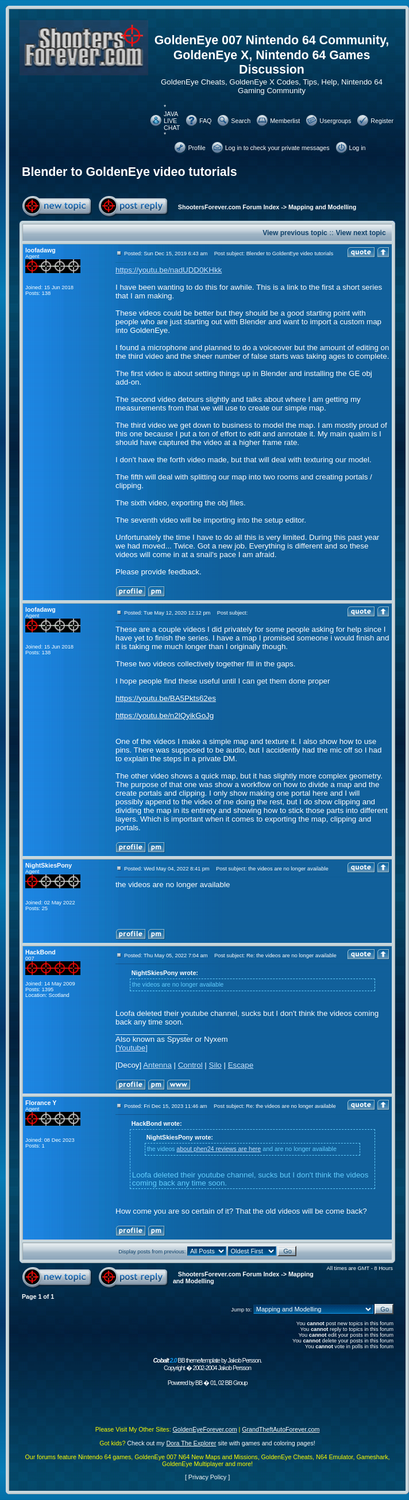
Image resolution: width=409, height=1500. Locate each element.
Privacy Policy (207, 1477)
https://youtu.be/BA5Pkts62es (165, 698)
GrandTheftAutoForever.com (280, 1429)
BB (198, 1382)
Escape (240, 1065)
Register (382, 120)
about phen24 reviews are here (218, 1148)
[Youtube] (131, 1048)
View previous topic (295, 233)
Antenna (157, 1065)
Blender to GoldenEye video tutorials (129, 172)
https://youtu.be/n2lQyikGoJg (164, 715)
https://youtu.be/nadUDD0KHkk (168, 270)
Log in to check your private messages (277, 147)
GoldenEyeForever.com (205, 1429)
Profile (196, 147)
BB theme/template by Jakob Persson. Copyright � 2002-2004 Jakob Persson (207, 1364)
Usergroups (335, 120)
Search (240, 120)
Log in (357, 147)
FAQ (205, 120)
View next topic (360, 233)
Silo (215, 1065)
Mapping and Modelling (322, 207)
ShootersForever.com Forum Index (228, 207)
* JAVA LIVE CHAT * (172, 120)
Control (190, 1065)
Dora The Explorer (191, 1443)
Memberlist (285, 120)
